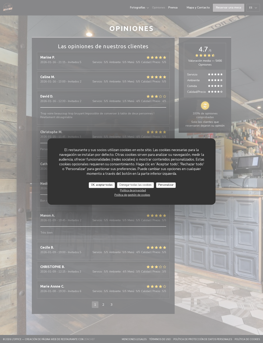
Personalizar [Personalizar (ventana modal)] (166, 185)
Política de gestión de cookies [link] (132, 195)
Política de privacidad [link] (133, 190)
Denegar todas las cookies (135, 185)
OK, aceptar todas (102, 185)
